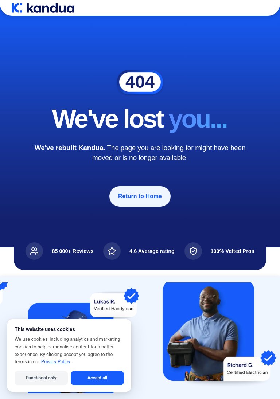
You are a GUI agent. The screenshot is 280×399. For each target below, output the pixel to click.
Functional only (41, 377)
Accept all (97, 377)
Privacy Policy (55, 361)
